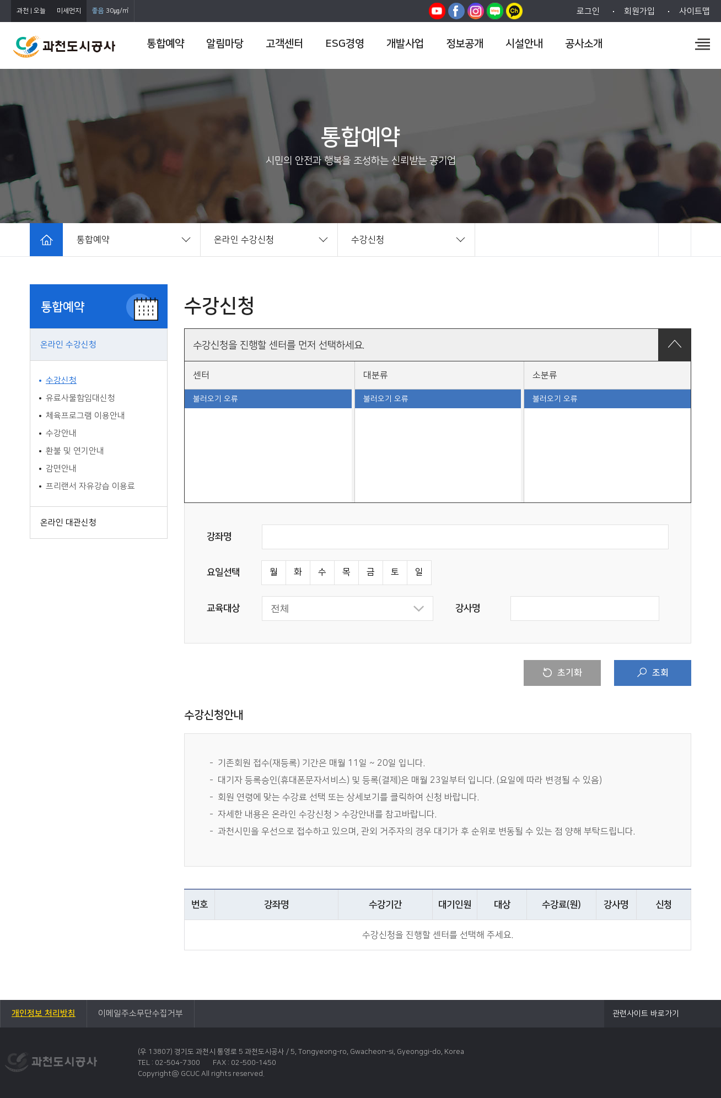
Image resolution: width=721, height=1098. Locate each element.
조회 (653, 673)
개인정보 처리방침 (44, 1013)
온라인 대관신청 (68, 522)
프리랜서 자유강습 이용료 (90, 486)
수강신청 (61, 380)
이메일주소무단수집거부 (140, 1013)
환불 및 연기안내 (75, 451)
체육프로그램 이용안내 (85, 415)
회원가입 (639, 11)
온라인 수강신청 (68, 344)
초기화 (562, 673)
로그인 (588, 11)
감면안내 (61, 468)
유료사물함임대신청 (80, 398)
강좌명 (219, 537)
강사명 (467, 608)
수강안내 (61, 433)
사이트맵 (694, 11)
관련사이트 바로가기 (645, 1013)
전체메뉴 (702, 44)
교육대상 (223, 608)
